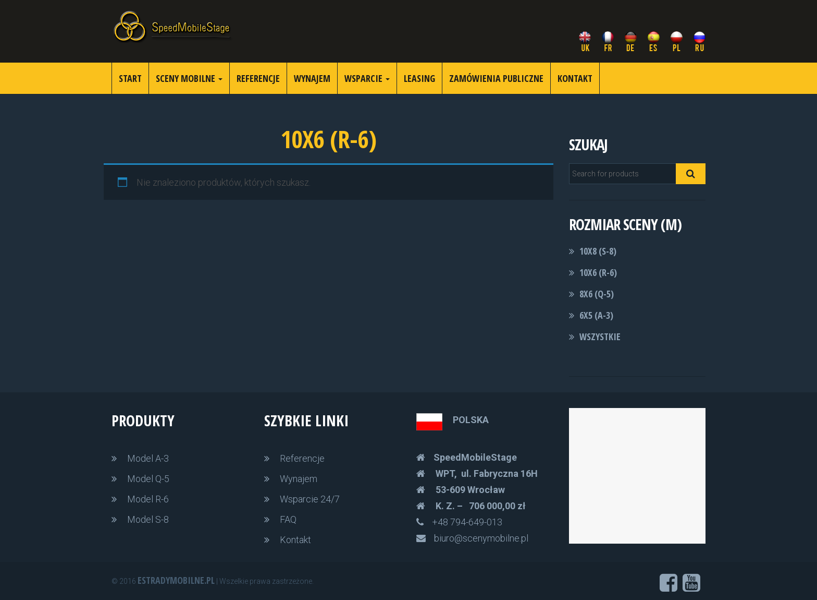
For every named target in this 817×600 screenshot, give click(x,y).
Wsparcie (367, 78)
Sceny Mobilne (189, 78)
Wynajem (298, 478)
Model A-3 (148, 458)
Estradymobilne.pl (176, 580)
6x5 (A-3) (596, 315)
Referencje (302, 458)
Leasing (419, 78)
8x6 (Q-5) (596, 293)
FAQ (288, 519)
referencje (258, 78)
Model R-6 (148, 499)
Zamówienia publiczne (496, 78)
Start (130, 78)
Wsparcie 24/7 (310, 499)
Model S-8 (148, 519)
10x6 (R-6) (598, 272)
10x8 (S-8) (597, 251)
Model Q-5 (148, 478)
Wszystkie (600, 336)
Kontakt (575, 78)
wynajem (312, 78)
